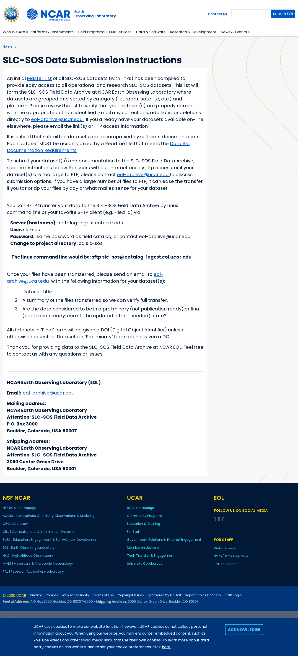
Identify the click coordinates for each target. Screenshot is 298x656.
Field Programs (91, 32)
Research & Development (193, 32)
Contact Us (217, 14)
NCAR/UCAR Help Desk (231, 556)
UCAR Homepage (140, 507)
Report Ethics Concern (203, 595)
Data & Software (151, 32)
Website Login (225, 548)
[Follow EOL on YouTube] (220, 519)
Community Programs (145, 515)
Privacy (36, 595)
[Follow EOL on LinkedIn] (223, 519)
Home (7, 46)
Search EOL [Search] (283, 13)
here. (166, 647)
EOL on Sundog (226, 564)
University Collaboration (146, 563)
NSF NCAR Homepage (19, 507)
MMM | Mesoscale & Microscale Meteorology (38, 563)
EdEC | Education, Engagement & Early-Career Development (51, 539)
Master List (39, 78)
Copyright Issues (131, 595)
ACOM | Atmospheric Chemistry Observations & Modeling (48, 515)
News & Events (234, 32)
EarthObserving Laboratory (95, 14)
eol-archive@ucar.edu (57, 119)
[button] (27, 32)
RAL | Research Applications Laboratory (33, 571)
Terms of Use (103, 595)
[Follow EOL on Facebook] (215, 519)
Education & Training (143, 523)
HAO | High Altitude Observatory (28, 555)
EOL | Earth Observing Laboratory (28, 547)
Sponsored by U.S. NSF (165, 595)
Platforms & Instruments (51, 32)
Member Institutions (143, 547)
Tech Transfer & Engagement (151, 555)
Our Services (120, 32)
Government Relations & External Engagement (164, 539)
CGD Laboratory (15, 523)
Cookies (51, 595)
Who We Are (14, 32)
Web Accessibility (75, 595)
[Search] (251, 14)
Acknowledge (244, 629)
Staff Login (233, 595)
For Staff (134, 531)
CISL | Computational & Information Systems (38, 531)
